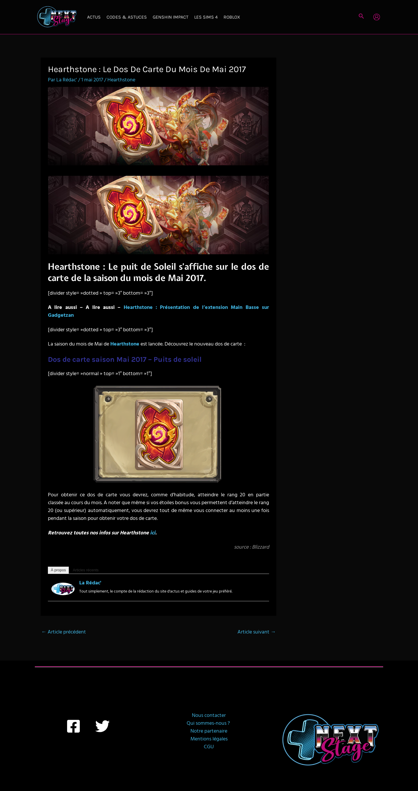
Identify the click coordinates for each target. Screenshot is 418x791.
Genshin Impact (170, 17)
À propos (58, 570)
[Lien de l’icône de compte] (376, 17)
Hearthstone (121, 80)
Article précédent (63, 632)
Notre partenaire (208, 731)
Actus (94, 17)
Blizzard (260, 547)
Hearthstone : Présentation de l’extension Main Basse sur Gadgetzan (158, 311)
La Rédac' (90, 583)
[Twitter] (102, 726)
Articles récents (86, 570)
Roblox (232, 17)
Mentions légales (209, 739)
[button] (361, 17)
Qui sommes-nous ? (209, 723)
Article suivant (256, 632)
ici (152, 533)
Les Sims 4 (206, 17)
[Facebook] (73, 726)
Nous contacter (209, 715)
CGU (209, 747)
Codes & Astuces (127, 17)
